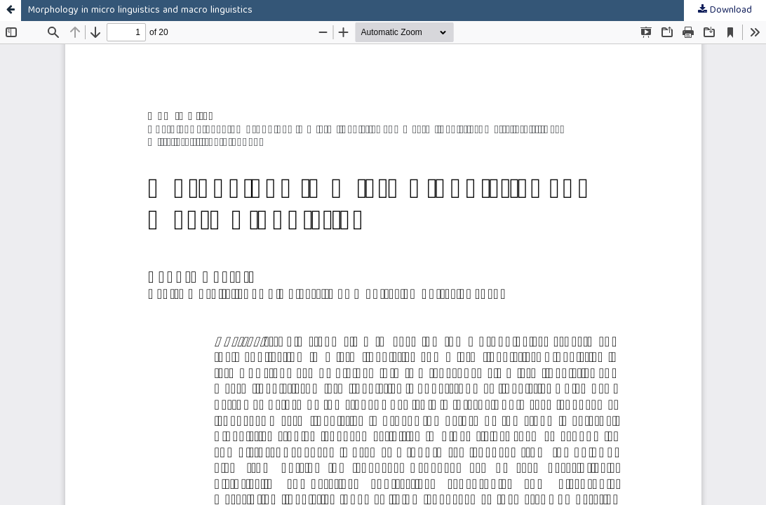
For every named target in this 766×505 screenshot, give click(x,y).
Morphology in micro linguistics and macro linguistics (140, 10)
